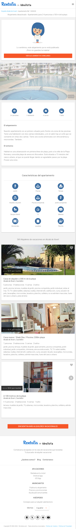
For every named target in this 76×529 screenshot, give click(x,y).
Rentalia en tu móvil (38, 473)
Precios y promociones (38, 490)
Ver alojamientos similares (38, 56)
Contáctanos (48, 460)
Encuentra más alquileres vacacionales (38, 426)
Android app (38, 476)
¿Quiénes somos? (28, 460)
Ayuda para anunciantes (38, 493)
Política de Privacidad (65, 526)
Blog (39, 460)
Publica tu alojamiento (38, 487)
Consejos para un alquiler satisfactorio (38, 502)
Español (42, 508)
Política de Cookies (52, 526)
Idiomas (30, 508)
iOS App (38, 478)
